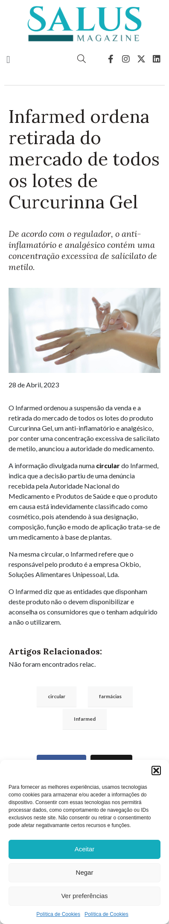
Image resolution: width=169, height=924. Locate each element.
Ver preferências (84, 895)
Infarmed (85, 719)
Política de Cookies (58, 914)
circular (108, 465)
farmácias (110, 696)
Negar (84, 872)
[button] (156, 770)
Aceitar (85, 849)
